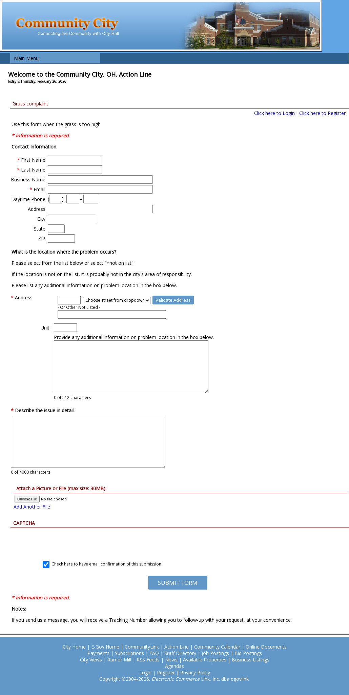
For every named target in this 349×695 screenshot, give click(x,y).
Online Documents (266, 646)
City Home (74, 646)
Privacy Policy (195, 672)
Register (166, 672)
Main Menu (26, 58)
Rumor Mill (119, 659)
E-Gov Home (105, 646)
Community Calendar (217, 646)
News (171, 659)
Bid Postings (248, 653)
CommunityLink (142, 646)
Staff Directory (180, 653)
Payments (98, 653)
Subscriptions (129, 653)
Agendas (174, 666)
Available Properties (204, 659)
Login (145, 672)
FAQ (154, 653)
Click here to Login (274, 113)
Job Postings (215, 653)
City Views (91, 659)
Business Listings (250, 659)
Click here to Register (322, 113)
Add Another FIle (32, 506)
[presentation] (177, 541)
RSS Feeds (148, 659)
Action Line (176, 646)
